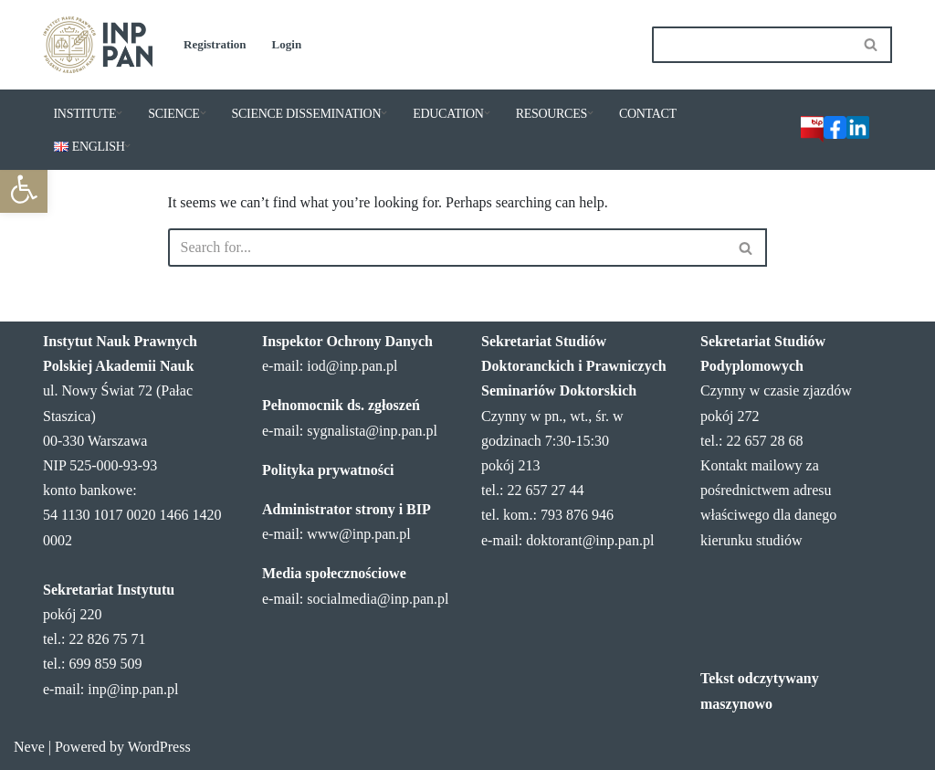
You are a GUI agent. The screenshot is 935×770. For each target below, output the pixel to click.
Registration (215, 44)
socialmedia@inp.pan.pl (377, 599)
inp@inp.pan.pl (133, 689)
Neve (29, 746)
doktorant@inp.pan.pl (590, 540)
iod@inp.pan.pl (352, 366)
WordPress (159, 746)
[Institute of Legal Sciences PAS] (97, 44)
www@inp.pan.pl (358, 534)
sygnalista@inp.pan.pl (372, 430)
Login (287, 44)
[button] (23, 189)
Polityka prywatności (328, 470)
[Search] (751, 44)
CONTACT (648, 114)
